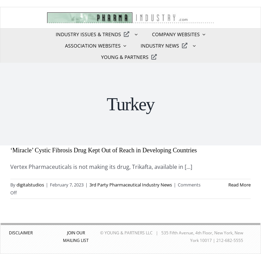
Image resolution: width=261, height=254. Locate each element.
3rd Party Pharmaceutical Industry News (130, 185)
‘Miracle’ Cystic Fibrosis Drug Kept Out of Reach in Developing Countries (103, 150)
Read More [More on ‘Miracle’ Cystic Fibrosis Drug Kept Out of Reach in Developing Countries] (239, 185)
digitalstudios (30, 185)
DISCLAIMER (21, 233)
